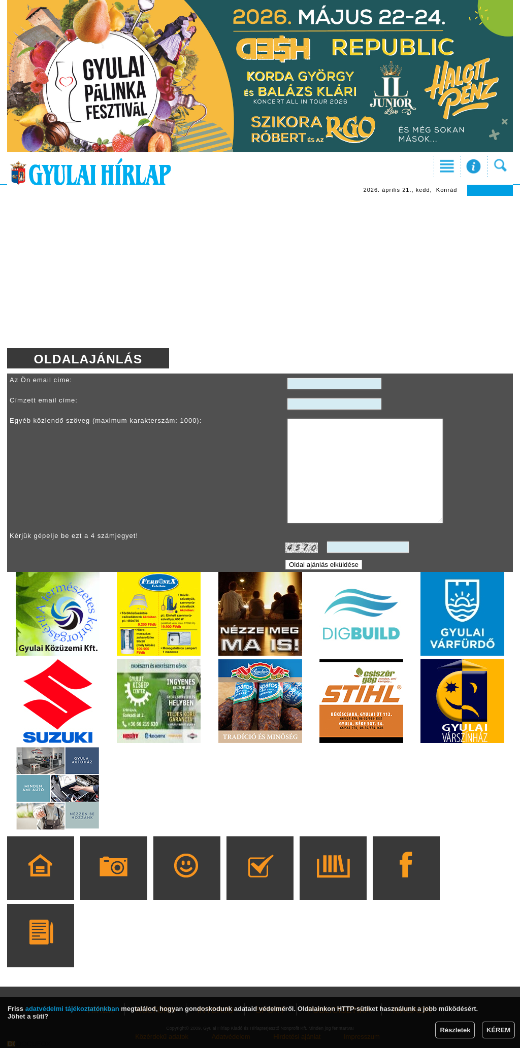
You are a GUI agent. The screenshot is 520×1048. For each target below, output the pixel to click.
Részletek (455, 1030)
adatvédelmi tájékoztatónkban (72, 1008)
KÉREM (498, 1030)
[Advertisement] (260, 272)
